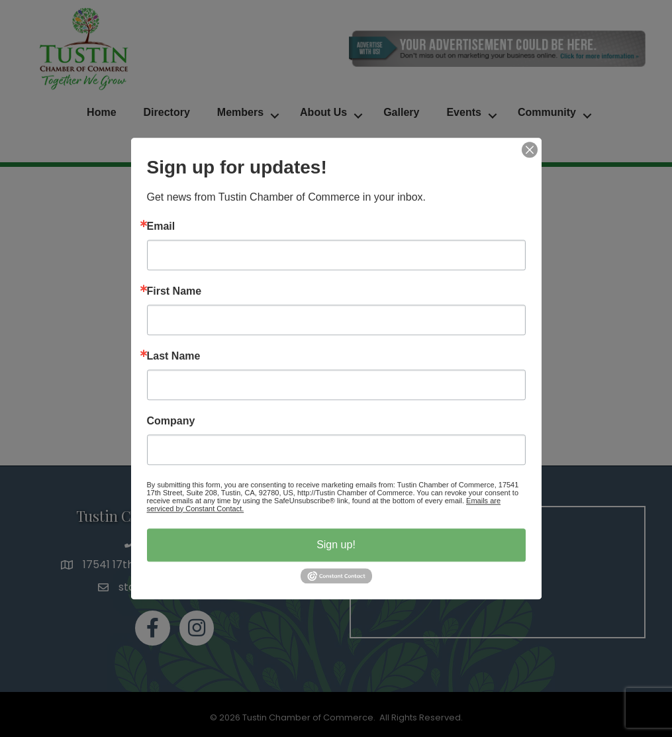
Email (161, 226)
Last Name (174, 356)
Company (171, 421)
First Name (174, 291)
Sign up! (336, 544)
